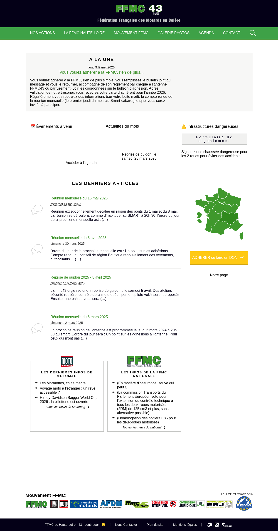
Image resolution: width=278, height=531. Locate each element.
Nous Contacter (126, 524)
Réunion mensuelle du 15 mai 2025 (79, 198)
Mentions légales (185, 524)
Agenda (206, 33)
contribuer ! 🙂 (95, 524)
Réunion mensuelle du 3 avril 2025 (78, 238)
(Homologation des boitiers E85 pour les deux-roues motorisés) (146, 420)
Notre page (219, 275)
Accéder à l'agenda (81, 163)
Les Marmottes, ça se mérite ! (64, 383)
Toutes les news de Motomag (64, 407)
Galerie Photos (173, 33)
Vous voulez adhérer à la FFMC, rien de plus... (101, 72)
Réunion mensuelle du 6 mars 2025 (79, 317)
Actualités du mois (122, 126)
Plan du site (155, 524)
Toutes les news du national (141, 427)
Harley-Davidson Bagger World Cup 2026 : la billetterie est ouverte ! (69, 400)
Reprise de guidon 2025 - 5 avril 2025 (81, 277)
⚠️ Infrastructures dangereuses (209, 126)
